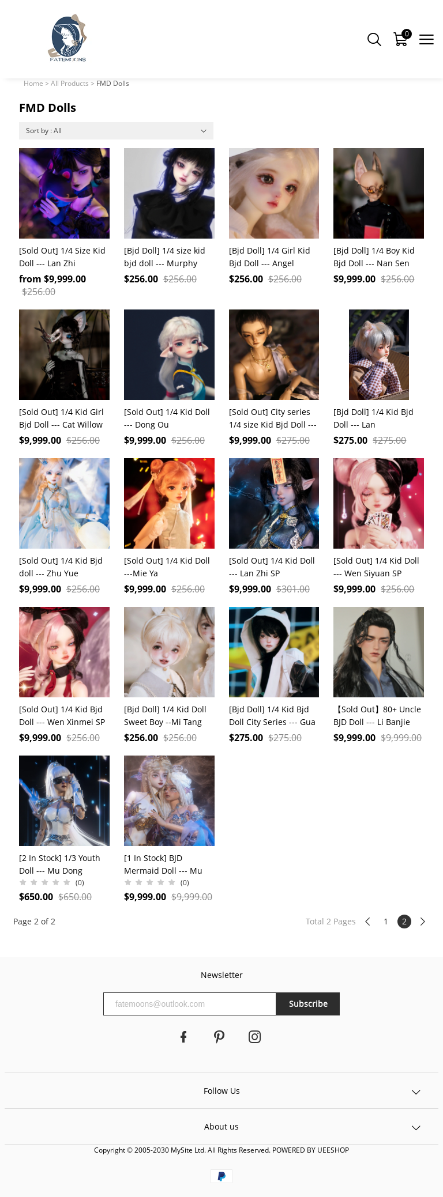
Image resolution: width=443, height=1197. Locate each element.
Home (33, 83)
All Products (70, 83)
